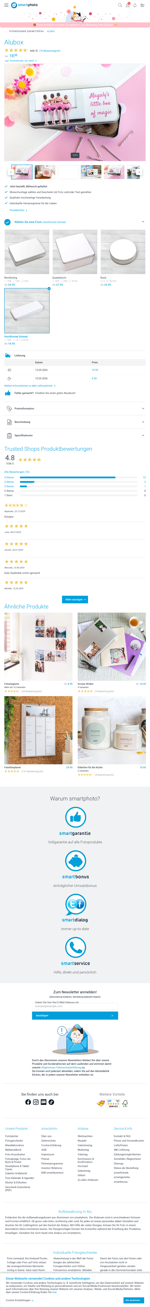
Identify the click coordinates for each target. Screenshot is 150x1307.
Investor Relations (51, 1168)
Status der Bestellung (126, 1168)
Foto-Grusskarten (15, 1154)
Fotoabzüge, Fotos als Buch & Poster (18, 1160)
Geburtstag (84, 1170)
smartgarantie (122, 1177)
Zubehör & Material (16, 1173)
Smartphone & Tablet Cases (17, 1168)
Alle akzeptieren (133, 1300)
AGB (43, 1149)
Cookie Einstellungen (20, 1300)
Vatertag (82, 1154)
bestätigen (42, 1015)
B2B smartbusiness (52, 1172)
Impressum (47, 1154)
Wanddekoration (14, 1145)
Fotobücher (11, 1136)
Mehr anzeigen (74, 599)
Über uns (46, 1136)
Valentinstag (85, 1145)
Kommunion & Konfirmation (86, 1160)
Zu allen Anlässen (88, 1179)
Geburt (81, 1175)
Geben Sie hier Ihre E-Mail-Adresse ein (57, 1002)
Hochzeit (83, 1166)
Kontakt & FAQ (122, 1136)
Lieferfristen (121, 1145)
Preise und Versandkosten (129, 1140)
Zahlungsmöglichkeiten (127, 1154)
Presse (45, 1158)
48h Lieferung (121, 1149)
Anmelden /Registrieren (127, 1158)
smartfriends (121, 1172)
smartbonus (121, 1181)
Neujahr (82, 1140)
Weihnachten (85, 1136)
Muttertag (83, 1149)
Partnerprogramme (52, 1163)
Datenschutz (48, 1140)
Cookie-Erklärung (51, 1145)
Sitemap (118, 1163)
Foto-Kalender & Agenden (19, 1178)
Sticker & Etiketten (16, 1182)
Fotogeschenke (14, 1140)
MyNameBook (13, 1149)
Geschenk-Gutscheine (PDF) (17, 1189)
